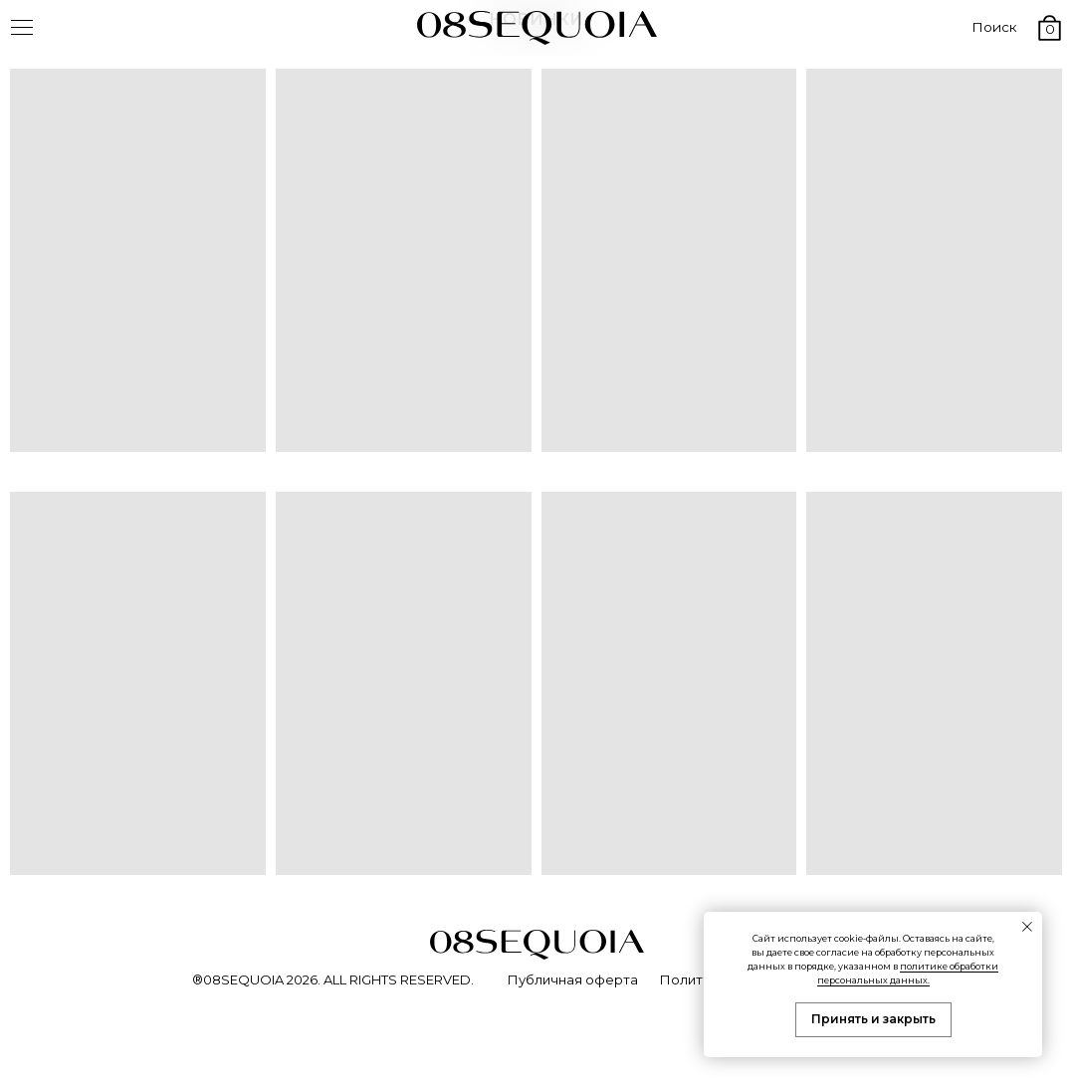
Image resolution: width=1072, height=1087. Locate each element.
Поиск (993, 27)
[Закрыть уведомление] (1027, 927)
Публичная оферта (573, 979)
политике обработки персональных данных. (908, 973)
